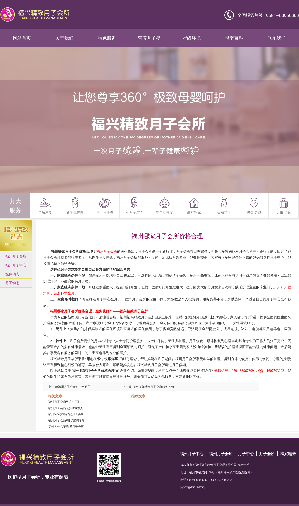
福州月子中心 (15, 265)
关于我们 (64, 38)
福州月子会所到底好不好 (64, 402)
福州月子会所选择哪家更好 (66, 408)
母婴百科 (234, 38)
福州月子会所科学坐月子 (74, 387)
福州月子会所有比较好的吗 (66, 420)
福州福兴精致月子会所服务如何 (153, 387)
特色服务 (107, 38)
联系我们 (277, 38)
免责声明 (244, 465)
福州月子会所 (15, 256)
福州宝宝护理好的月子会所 (66, 414)
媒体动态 (12, 274)
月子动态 (12, 283)
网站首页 (22, 38)
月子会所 (267, 454)
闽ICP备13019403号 (193, 487)
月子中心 (246, 454)
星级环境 (192, 38)
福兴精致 (288, 454)
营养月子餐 (149, 38)
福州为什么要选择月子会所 (66, 426)
